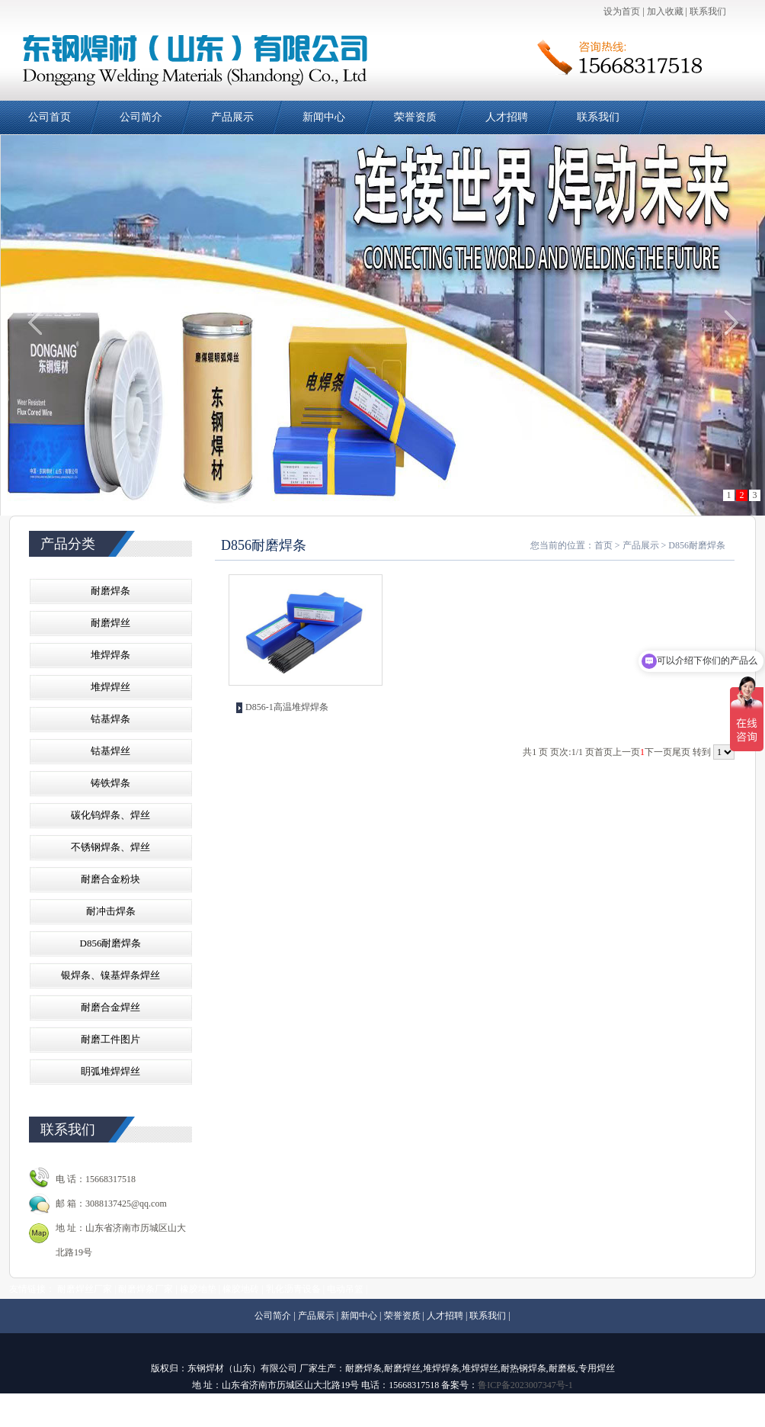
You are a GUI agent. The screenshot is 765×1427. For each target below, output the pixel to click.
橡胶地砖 (240, 1289)
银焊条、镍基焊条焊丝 (110, 975)
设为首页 (621, 11)
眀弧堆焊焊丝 (110, 1071)
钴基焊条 (110, 719)
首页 (603, 545)
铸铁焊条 (110, 783)
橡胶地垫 (198, 1289)
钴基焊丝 (110, 751)
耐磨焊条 (110, 590)
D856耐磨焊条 (111, 943)
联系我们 (708, 11)
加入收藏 (665, 11)
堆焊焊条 (110, 654)
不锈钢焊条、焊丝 (110, 847)
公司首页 (49, 117)
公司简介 (141, 117)
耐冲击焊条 (111, 911)
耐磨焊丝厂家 (84, 1289)
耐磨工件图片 (110, 1039)
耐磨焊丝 (110, 622)
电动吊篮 (345, 1289)
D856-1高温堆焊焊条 (286, 707)
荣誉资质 (415, 117)
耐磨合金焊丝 (110, 1007)
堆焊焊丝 (110, 687)
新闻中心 (323, 117)
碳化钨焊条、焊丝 (110, 815)
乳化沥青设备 (293, 1289)
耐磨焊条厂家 (145, 1289)
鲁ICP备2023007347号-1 (525, 1385)
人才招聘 (506, 117)
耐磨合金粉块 (110, 879)
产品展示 (232, 117)
